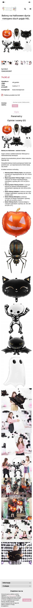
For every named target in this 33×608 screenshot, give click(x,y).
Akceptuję (27, 600)
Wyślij (15, 106)
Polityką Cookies (11, 595)
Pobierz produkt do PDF (10, 95)
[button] (16, 582)
